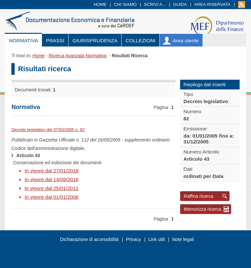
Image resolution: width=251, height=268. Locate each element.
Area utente (186, 40)
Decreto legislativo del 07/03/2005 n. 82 (48, 129)
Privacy (133, 239)
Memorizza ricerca (202, 209)
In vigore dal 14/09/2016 (51, 179)
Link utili (156, 239)
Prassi (55, 40)
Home (100, 4)
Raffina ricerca (198, 196)
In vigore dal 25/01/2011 (51, 188)
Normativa (23, 40)
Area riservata (212, 4)
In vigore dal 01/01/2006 (51, 197)
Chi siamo (125, 4)
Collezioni (140, 40)
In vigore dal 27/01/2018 (51, 170)
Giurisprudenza (95, 40)
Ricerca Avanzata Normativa (77, 55)
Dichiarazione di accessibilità (89, 239)
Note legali (183, 239)
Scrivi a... (155, 4)
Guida (180, 4)
